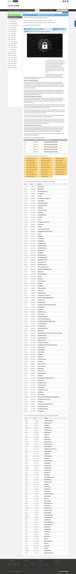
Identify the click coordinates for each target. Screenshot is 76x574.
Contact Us (26, 564)
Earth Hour (39, 219)
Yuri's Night (40, 226)
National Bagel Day (47, 439)
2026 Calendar (13, 35)
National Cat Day (47, 536)
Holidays (46, 565)
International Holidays (14, 12)
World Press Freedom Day (42, 245)
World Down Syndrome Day (42, 210)
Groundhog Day (47, 425)
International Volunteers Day (42, 406)
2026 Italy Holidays (59, 162)
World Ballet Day (40, 361)
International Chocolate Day (42, 337)
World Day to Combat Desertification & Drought (46, 297)
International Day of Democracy (43, 342)
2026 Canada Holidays (45, 158)
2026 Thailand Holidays (60, 169)
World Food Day (40, 375)
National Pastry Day (47, 550)
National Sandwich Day (48, 541)
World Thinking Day (41, 200)
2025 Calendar (13, 65)
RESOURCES (51, 10)
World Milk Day (40, 283)
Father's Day (46, 498)
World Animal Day (41, 368)
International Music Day (42, 359)
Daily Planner (13, 39)
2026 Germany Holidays (30, 160)
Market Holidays (14, 23)
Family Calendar (14, 61)
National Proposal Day (48, 460)
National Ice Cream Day (48, 510)
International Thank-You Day (43, 191)
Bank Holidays (13, 21)
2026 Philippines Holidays (46, 167)
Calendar (40, 564)
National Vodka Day (47, 529)
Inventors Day (40, 354)
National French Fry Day (48, 503)
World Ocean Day (41, 290)
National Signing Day (47, 427)
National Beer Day (47, 472)
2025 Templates (14, 67)
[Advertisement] (15, 88)
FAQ (24, 562)
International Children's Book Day (43, 222)
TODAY (41, 10)
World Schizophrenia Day (42, 274)
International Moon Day (42, 311)
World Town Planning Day (42, 385)
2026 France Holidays (60, 158)
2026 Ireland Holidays (45, 162)
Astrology (41, 562)
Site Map (25, 565)
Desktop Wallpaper (14, 43)
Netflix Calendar (14, 63)
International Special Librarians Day (44, 229)
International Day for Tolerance (43, 389)
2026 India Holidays (59, 160)
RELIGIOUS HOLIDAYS (16, 10)
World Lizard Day (41, 330)
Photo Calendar (13, 59)
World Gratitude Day (41, 349)
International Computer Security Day (51, 142)
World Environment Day (42, 288)
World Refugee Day (41, 300)
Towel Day (39, 276)
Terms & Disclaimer (33, 564)
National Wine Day (47, 489)
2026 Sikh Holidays (44, 176)
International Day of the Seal (42, 203)
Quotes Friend (56, 562)
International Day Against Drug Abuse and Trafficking (47, 304)
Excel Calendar (13, 55)
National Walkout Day (47, 479)
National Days (13, 27)
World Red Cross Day (41, 250)
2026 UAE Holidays (29, 171)
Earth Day (39, 233)
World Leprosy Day (41, 193)
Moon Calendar (13, 31)
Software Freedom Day (42, 340)
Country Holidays (14, 17)
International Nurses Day (42, 255)
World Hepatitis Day (41, 314)
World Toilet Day (40, 392)
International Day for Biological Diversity (44, 269)
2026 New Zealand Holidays (31, 167)
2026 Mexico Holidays (45, 165)
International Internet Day (42, 382)
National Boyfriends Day (48, 524)
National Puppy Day (47, 463)
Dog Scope (56, 564)
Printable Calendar (14, 57)
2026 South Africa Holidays (31, 169)
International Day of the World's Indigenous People (46, 321)
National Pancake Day (48, 441)
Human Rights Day (41, 411)
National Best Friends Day (48, 493)
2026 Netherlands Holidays (61, 165)
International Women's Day (42, 205)
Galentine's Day (47, 434)
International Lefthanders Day (43, 328)
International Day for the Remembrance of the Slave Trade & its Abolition (50, 333)
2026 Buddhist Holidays (60, 171)
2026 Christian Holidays (30, 174)
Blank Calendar (13, 45)
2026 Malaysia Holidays (30, 165)
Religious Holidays (14, 19)
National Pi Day (46, 458)
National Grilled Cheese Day (49, 477)
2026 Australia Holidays (30, 158)
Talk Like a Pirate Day (41, 347)
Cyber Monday (46, 545)
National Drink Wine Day (48, 444)
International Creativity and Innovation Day (45, 231)
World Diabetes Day (41, 387)
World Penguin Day (41, 238)
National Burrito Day (47, 470)
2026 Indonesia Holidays (30, 162)
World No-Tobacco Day (42, 281)
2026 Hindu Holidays (59, 174)
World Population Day (41, 307)
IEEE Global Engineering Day (42, 257)
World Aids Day (40, 401)
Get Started (15, 1)
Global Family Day (41, 186)
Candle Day (46, 548)
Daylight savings (47, 453)
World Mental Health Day (42, 373)
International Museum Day (42, 264)
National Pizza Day (47, 432)
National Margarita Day (48, 446)
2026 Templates (14, 33)
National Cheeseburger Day (49, 522)
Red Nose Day (40, 278)
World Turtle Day (40, 271)
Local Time (41, 565)
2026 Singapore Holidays (60, 167)
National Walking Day (47, 467)
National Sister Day (47, 519)
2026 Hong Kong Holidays (46, 160)
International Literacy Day (42, 335)
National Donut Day (47, 491)
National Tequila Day (47, 512)
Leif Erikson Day (47, 531)
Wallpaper (47, 564)
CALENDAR (10, 10)
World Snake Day (41, 309)
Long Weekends (13, 29)
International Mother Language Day (44, 198)
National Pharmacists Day (48, 420)
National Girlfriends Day (48, 517)
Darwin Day (40, 196)
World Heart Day (40, 356)
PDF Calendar (13, 51)
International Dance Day (42, 243)
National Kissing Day (47, 500)
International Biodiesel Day (42, 323)
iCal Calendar (13, 37)
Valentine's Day (47, 437)
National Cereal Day (47, 451)
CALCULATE (46, 10)
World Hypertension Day (42, 262)
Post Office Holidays (14, 25)
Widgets (46, 562)
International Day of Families (42, 259)
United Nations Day (41, 380)
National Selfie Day (47, 496)
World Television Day (41, 394)
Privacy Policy (32, 562)
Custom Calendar (14, 47)
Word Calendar (13, 53)
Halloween (46, 538)
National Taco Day (47, 526)
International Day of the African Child (44, 295)
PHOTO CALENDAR (25, 10)
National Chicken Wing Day (48, 515)
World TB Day (40, 217)
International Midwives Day (42, 248)
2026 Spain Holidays (45, 169)
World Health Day (41, 224)
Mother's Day (46, 484)
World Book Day (40, 236)
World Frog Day (40, 207)
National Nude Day (47, 505)
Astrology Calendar (14, 41)
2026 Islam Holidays (44, 174)
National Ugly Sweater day (48, 552)
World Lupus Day (40, 252)
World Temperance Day (42, 366)
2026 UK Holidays (44, 171)
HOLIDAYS (37, 10)
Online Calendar (14, 49)
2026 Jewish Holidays (30, 176)
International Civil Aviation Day (43, 408)
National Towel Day (47, 486)
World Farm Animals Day (42, 363)
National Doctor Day (47, 465)
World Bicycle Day (41, 285)
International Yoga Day (41, 302)
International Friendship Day (42, 316)
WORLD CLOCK (31, 10)
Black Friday (46, 543)
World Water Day (40, 212)
